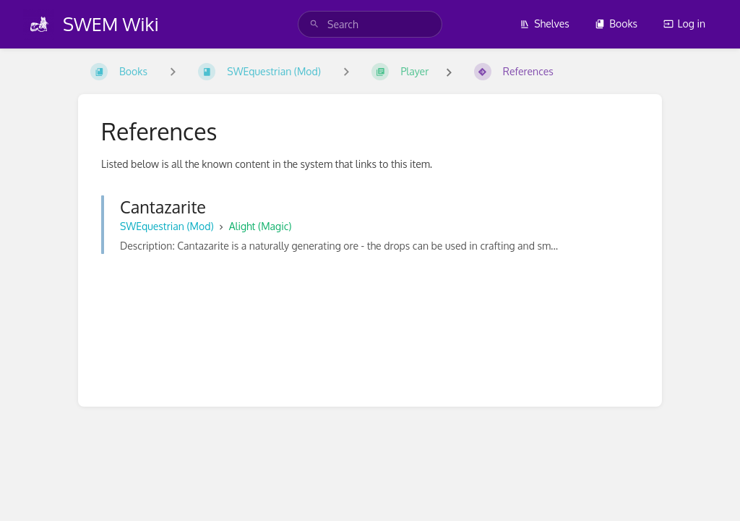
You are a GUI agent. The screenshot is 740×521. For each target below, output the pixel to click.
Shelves (544, 23)
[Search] (314, 24)
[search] (370, 24)
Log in (684, 23)
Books (616, 23)
